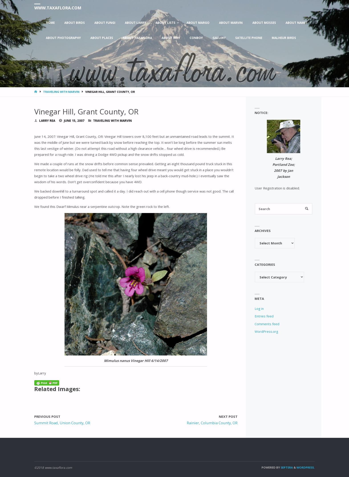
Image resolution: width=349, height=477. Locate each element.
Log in (259, 308)
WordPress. (305, 467)
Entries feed (264, 316)
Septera (286, 467)
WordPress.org (266, 331)
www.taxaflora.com (57, 7)
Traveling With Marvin (61, 92)
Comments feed (267, 324)
